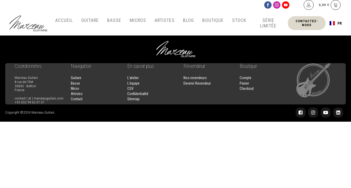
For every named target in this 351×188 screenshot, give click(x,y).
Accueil (64, 20)
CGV (130, 88)
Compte (245, 78)
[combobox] (336, 23)
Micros (138, 20)
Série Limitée (268, 22)
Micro (75, 88)
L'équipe (133, 83)
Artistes (164, 20)
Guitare (90, 20)
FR (336, 23)
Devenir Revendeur (197, 83)
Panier (244, 83)
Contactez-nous (307, 23)
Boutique (213, 20)
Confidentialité (137, 94)
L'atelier (133, 78)
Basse (114, 20)
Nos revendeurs (195, 78)
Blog (188, 20)
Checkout (247, 88)
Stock (239, 20)
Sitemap (133, 99)
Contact (77, 99)
